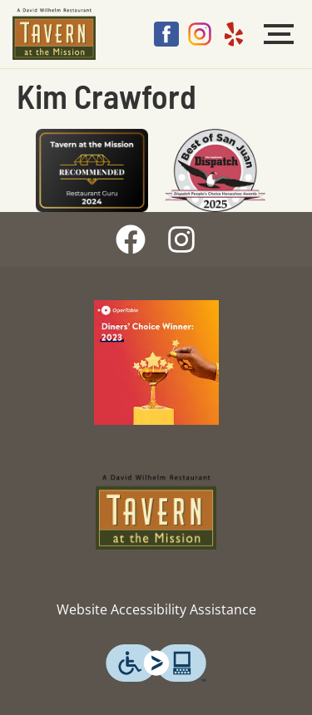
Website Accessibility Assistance (156, 609)
